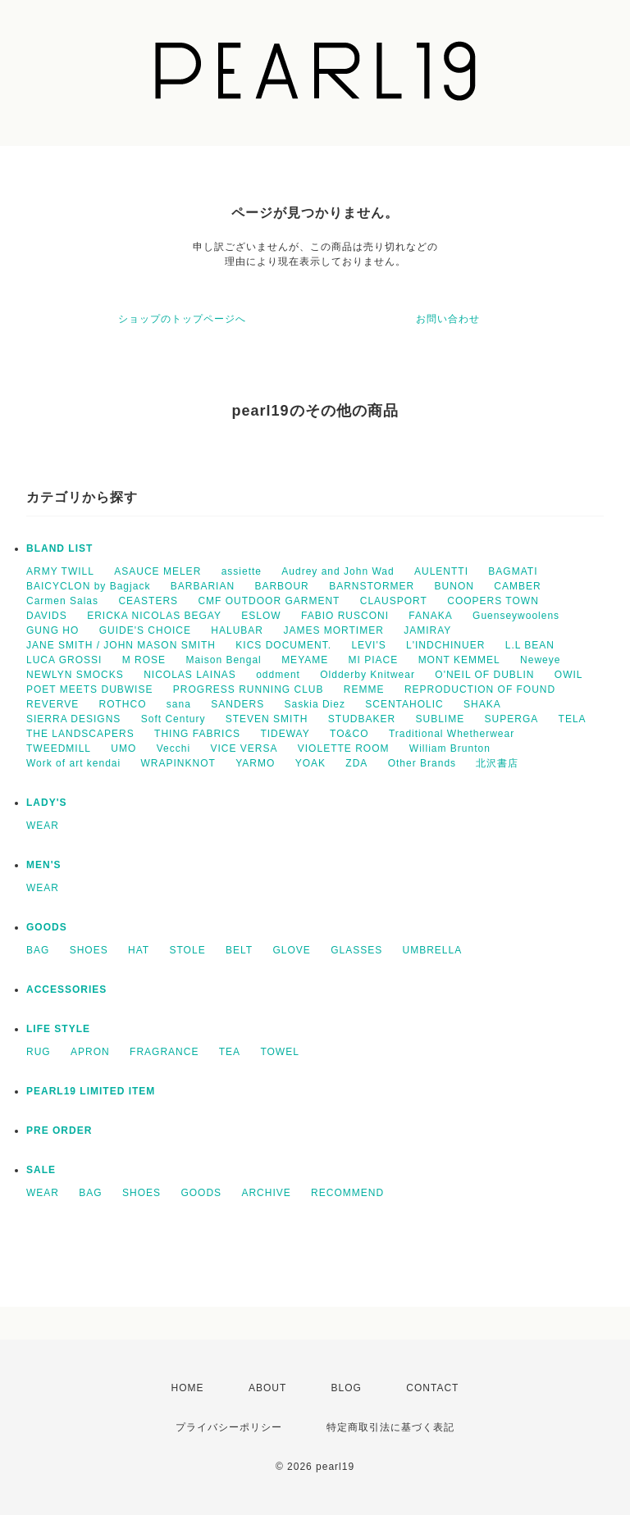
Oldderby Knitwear (367, 674)
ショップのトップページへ (182, 319)
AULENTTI (441, 571)
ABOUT (267, 1388)
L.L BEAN (530, 645)
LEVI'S (368, 645)
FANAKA (430, 615)
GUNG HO (52, 630)
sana (179, 704)
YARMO (255, 763)
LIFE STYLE (58, 1029)
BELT (239, 950)
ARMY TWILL (60, 571)
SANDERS (237, 704)
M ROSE (144, 660)
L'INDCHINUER (445, 645)
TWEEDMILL (58, 748)
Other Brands (422, 763)
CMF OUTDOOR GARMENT (269, 601)
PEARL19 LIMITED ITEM (90, 1091)
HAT (138, 950)
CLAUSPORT (393, 601)
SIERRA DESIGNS (73, 719)
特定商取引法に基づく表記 (390, 1427)
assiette (241, 571)
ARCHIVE (265, 1193)
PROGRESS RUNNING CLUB (248, 689)
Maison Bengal (223, 660)
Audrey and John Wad (337, 571)
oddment (278, 674)
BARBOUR (281, 586)
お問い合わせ (448, 319)
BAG (37, 950)
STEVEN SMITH (267, 719)
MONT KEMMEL (459, 660)
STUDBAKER (361, 719)
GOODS (46, 927)
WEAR (42, 825)
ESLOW (261, 615)
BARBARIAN (203, 586)
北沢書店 (497, 763)
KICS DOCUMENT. (283, 645)
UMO (123, 748)
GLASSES (356, 950)
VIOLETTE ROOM (344, 748)
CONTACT (432, 1388)
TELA (573, 719)
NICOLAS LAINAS (190, 674)
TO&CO (349, 733)
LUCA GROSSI (64, 660)
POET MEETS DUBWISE (89, 689)
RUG (38, 1052)
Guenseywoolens (515, 615)
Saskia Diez (315, 704)
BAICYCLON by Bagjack (88, 586)
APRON (90, 1052)
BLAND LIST (59, 548)
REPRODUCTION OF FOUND (479, 689)
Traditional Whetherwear (451, 733)
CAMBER (517, 586)
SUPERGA (512, 719)
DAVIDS (46, 615)
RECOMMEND (347, 1193)
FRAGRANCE (164, 1052)
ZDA (356, 763)
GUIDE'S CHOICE (145, 630)
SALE (41, 1170)
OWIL (569, 674)
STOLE (188, 950)
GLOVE (291, 950)
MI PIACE (374, 660)
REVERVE (52, 704)
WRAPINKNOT (178, 763)
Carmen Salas (62, 601)
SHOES (89, 950)
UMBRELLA (433, 950)
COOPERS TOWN (493, 601)
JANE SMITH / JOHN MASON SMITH (121, 645)
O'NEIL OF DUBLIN (484, 674)
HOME (187, 1388)
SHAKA (482, 704)
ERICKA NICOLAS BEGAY (154, 615)
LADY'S (46, 802)
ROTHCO (122, 704)
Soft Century (173, 719)
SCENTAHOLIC (404, 704)
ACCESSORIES (66, 989)
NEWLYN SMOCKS (75, 674)
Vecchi (173, 748)
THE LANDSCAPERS (80, 733)
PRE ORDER (59, 1130)
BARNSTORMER (371, 586)
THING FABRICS (197, 733)
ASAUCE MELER (157, 571)
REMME (364, 689)
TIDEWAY (284, 733)
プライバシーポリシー (229, 1427)
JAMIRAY (427, 630)
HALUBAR (237, 630)
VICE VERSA (243, 748)
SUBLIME (440, 719)
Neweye (540, 660)
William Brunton (450, 748)
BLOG (346, 1388)
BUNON (454, 586)
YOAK (310, 763)
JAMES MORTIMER (333, 630)
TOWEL (279, 1052)
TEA (229, 1052)
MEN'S (44, 865)
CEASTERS (148, 601)
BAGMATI (512, 571)
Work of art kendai (73, 763)
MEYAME (304, 660)
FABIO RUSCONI (345, 615)
